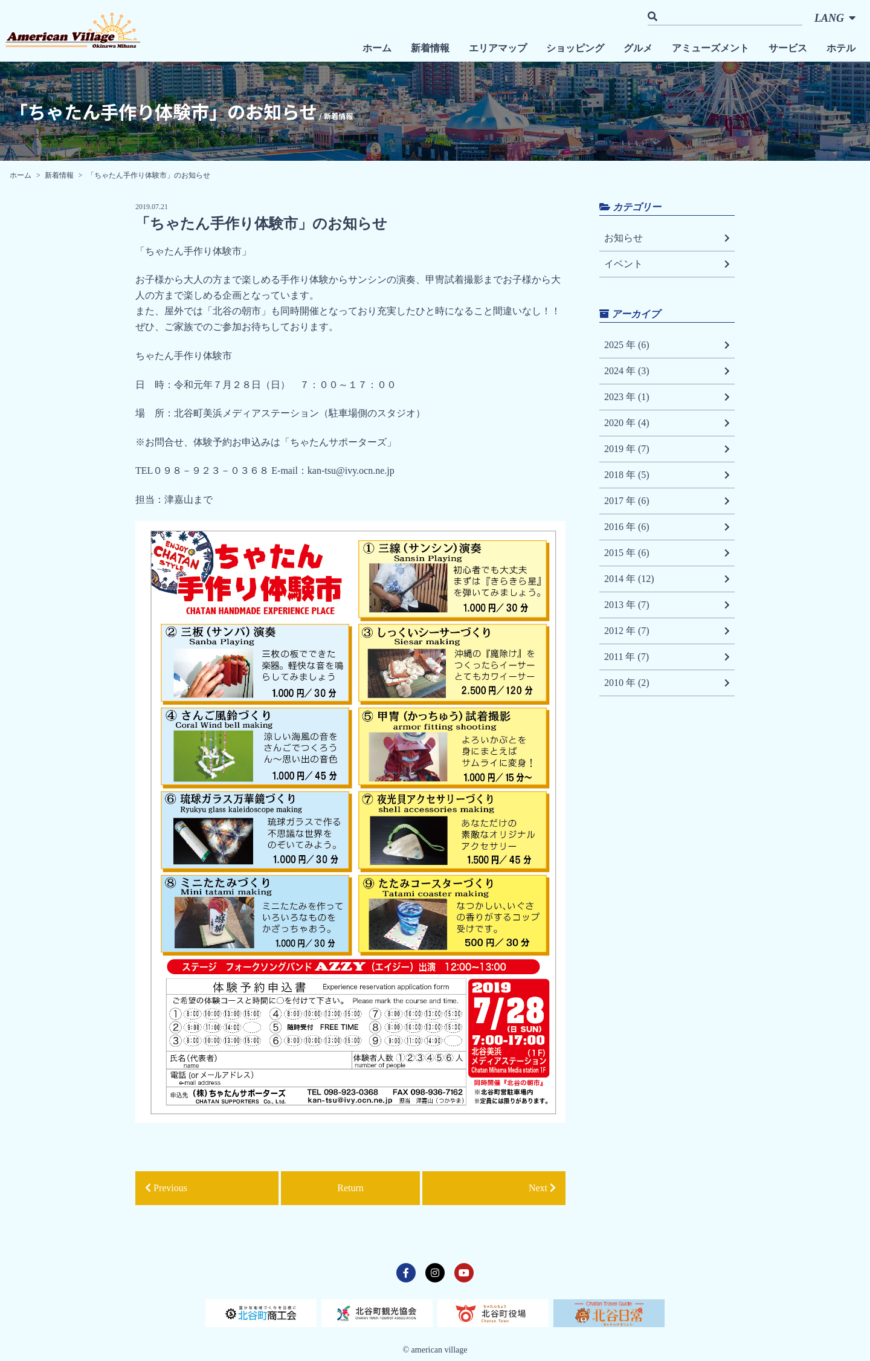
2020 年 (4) (667, 423)
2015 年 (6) (667, 553)
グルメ (638, 48)
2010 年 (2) (667, 683)
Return (350, 1188)
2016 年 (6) (667, 527)
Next (542, 1188)
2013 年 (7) (667, 605)
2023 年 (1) (667, 397)
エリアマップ (498, 48)
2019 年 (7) (667, 449)
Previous (166, 1188)
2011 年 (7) (667, 657)
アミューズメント (710, 48)
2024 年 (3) (667, 371)
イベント (667, 264)
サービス (787, 48)
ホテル (841, 48)
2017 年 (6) (667, 501)
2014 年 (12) (667, 579)
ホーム (377, 48)
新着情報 (430, 48)
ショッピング (575, 48)
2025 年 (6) (667, 345)
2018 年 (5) (667, 475)
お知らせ (667, 238)
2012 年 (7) (667, 631)
